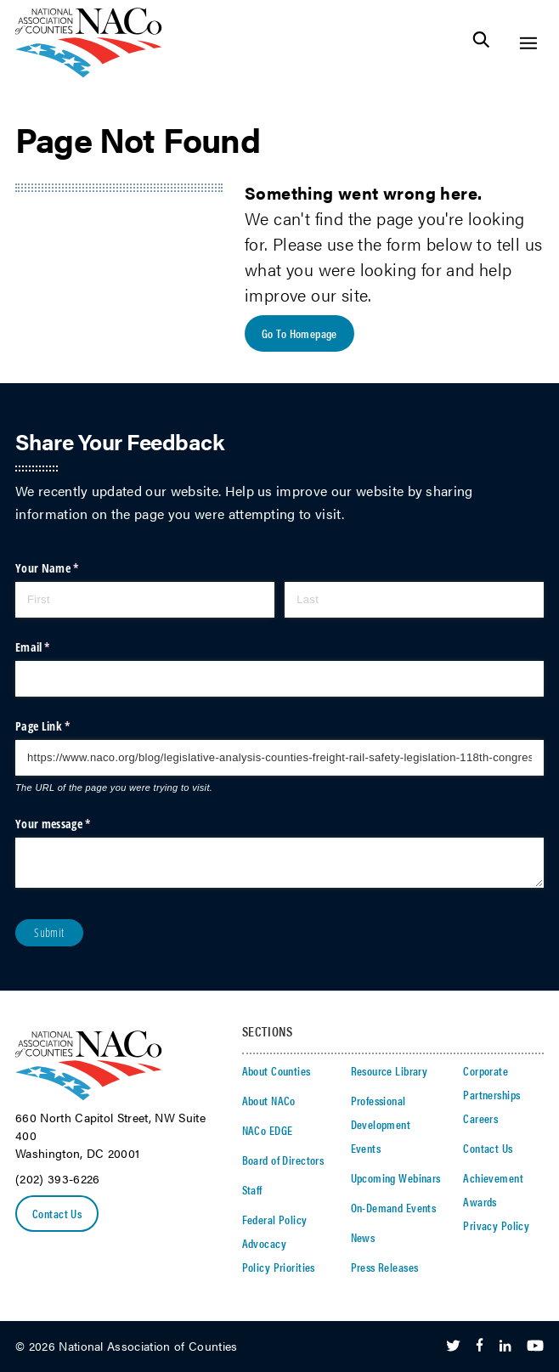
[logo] (88, 72)
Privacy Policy (496, 1225)
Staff (252, 1189)
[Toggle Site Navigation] (528, 42)
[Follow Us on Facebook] (479, 1346)
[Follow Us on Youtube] (535, 1346)
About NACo (269, 1100)
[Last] (414, 600)
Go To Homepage (299, 333)
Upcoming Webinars (396, 1177)
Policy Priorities (278, 1266)
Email (54, 647)
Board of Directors (283, 1159)
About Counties (276, 1070)
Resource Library (389, 1070)
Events (366, 1147)
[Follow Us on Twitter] (453, 1346)
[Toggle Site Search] (481, 42)
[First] (144, 600)
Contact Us (57, 1213)
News (363, 1236)
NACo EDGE (267, 1129)
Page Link (63, 726)
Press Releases (385, 1266)
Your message (74, 824)
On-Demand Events (394, 1207)
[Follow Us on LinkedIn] (505, 1346)
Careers (480, 1117)
